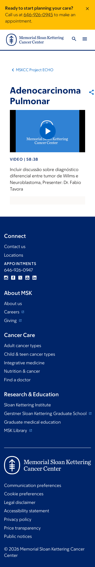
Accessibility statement (26, 510)
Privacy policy (17, 519)
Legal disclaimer (19, 502)
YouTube (27, 278)
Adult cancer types (22, 345)
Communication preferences (32, 485)
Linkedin (34, 278)
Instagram (6, 278)
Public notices (18, 536)
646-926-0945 (38, 14)
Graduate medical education (32, 422)
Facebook (13, 278)
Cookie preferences (23, 493)
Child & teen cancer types (29, 354)
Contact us (14, 246)
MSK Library (16, 430)
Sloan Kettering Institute (27, 404)
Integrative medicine (24, 362)
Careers (12, 311)
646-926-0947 (18, 270)
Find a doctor (17, 379)
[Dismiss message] (87, 15)
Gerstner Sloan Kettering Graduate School (46, 413)
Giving (11, 320)
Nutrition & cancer (22, 371)
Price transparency (22, 528)
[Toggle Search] (74, 39)
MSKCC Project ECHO (34, 70)
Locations (13, 255)
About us (13, 303)
